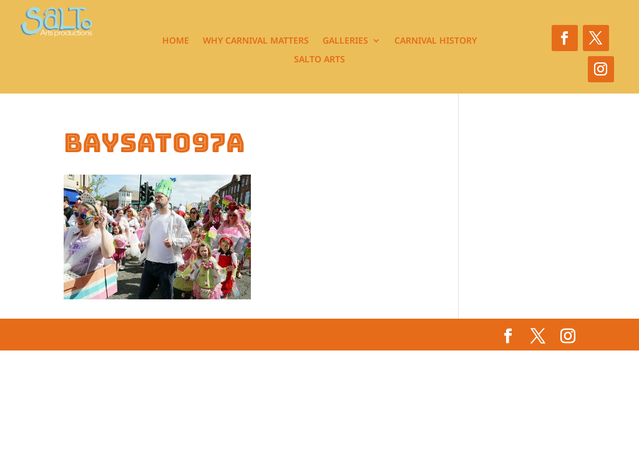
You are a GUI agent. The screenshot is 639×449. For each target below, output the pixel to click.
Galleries (345, 41)
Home (175, 41)
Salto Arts (319, 60)
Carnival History (435, 41)
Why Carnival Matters (256, 41)
